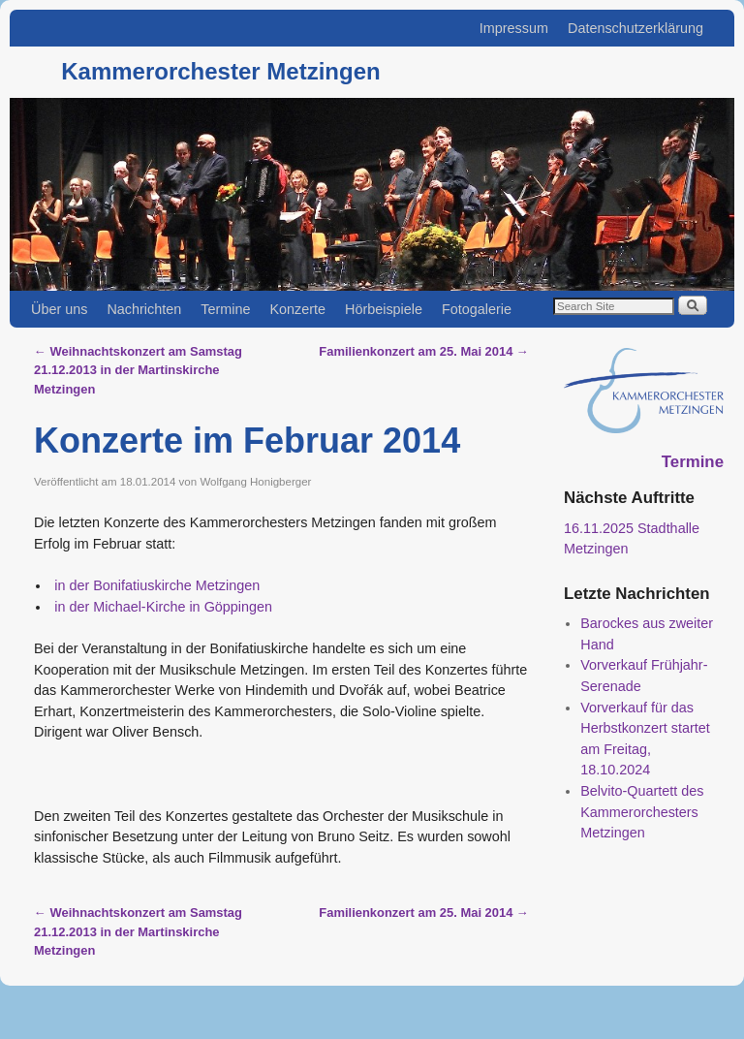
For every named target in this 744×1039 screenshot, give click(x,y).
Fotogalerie (477, 309)
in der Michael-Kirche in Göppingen (161, 606)
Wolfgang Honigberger (255, 482)
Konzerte (297, 309)
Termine (225, 309)
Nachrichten (144, 309)
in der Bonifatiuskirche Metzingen (155, 585)
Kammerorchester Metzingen (220, 71)
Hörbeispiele (383, 309)
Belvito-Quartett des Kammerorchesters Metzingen (641, 811)
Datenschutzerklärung (635, 28)
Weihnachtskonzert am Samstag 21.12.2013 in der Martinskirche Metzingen (138, 370)
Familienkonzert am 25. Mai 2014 (424, 351)
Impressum (514, 28)
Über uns (59, 309)
